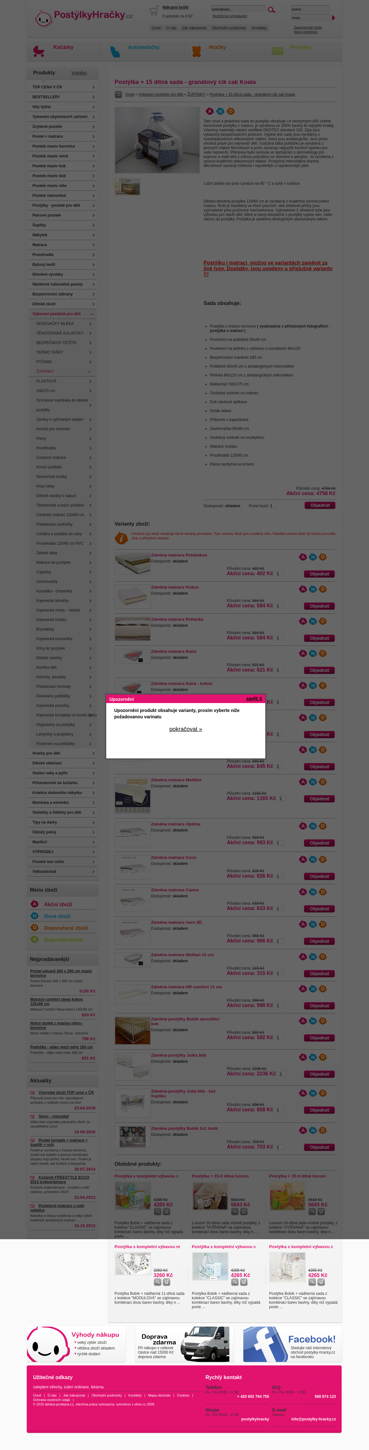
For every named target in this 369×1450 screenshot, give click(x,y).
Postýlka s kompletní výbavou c (224, 1246)
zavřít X (254, 698)
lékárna (97, 1387)
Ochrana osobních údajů (51, 1400)
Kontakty (135, 1395)
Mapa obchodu (159, 1395)
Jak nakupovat (74, 1395)
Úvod (37, 1395)
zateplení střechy (47, 1387)
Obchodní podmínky (107, 1395)
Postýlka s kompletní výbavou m (147, 1246)
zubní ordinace (76, 1387)
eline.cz (140, 1404)
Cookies (183, 1395)
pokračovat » (185, 729)
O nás (51, 1395)
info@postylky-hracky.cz (313, 1419)
